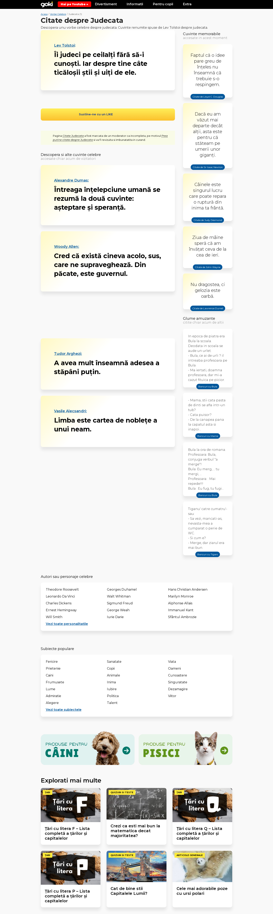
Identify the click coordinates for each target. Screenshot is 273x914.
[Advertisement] (108, 315)
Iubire (112, 689)
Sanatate (114, 662)
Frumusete (55, 682)
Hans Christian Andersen (187, 589)
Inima (111, 682)
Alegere (52, 703)
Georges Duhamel (122, 589)
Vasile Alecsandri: (70, 411)
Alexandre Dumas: (71, 180)
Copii (111, 668)
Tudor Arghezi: (68, 354)
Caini (49, 675)
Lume (50, 689)
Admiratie (53, 696)
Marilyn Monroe (181, 596)
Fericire (52, 662)
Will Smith (54, 617)
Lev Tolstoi (64, 45)
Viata (172, 662)
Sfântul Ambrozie (182, 617)
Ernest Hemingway (61, 610)
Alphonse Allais (180, 603)
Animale (113, 675)
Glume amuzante (199, 318)
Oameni (174, 668)
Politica (113, 696)
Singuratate (177, 682)
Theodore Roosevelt (62, 589)
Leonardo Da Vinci (60, 596)
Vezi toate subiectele (64, 710)
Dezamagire (178, 689)
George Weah (118, 610)
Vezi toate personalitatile (67, 624)
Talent (112, 703)
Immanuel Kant (181, 610)
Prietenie (53, 668)
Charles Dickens (58, 603)
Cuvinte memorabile (201, 34)
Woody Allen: (66, 246)
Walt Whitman (119, 596)
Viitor (172, 696)
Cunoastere (177, 675)
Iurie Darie (115, 617)
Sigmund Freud (120, 603)
